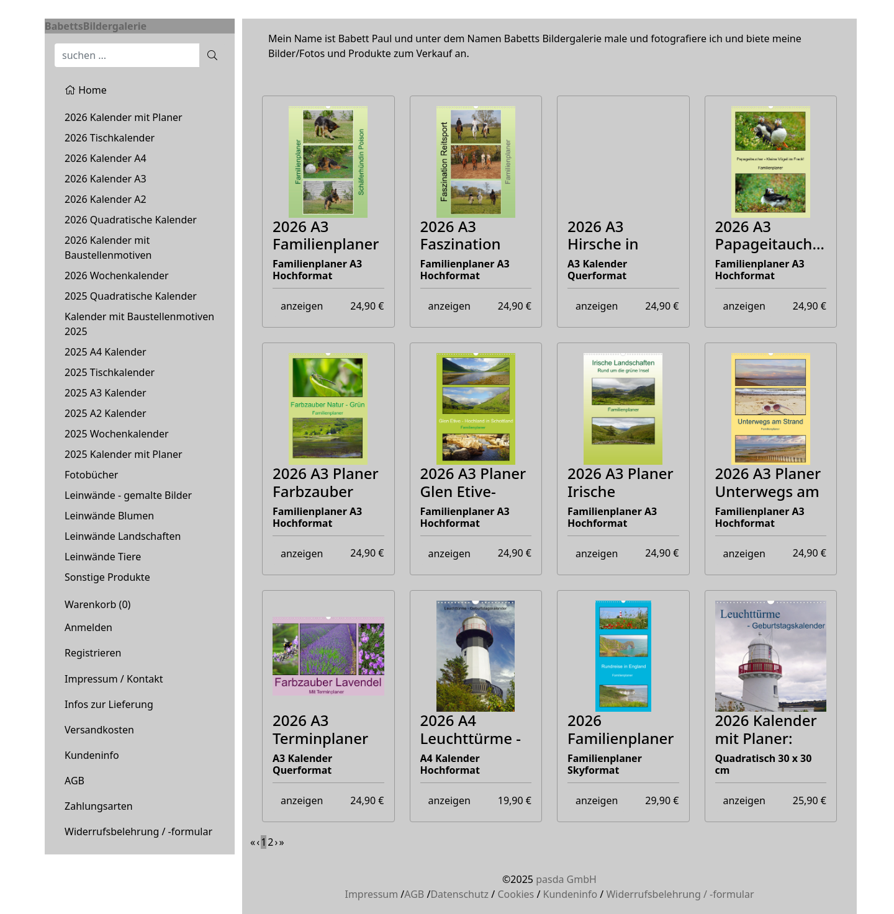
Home (86, 90)
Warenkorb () (97, 604)
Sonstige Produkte (107, 577)
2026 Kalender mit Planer (124, 117)
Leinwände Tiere (103, 556)
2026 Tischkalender (110, 138)
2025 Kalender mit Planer (124, 454)
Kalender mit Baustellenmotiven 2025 (139, 324)
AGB (74, 780)
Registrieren (93, 653)
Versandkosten (99, 730)
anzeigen (302, 306)
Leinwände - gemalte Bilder (128, 495)
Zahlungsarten (99, 806)
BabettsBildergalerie (96, 26)
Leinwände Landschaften (123, 536)
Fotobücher (91, 475)
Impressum (371, 894)
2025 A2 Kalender (106, 413)
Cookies (515, 894)
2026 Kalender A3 (106, 179)
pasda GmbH (566, 879)
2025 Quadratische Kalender (131, 296)
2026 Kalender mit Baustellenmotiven (108, 247)
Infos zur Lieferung (109, 704)
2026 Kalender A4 (106, 158)
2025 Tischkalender (110, 372)
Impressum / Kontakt (114, 679)
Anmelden (88, 627)
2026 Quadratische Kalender (131, 219)
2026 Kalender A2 (106, 199)
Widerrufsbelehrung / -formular (138, 831)
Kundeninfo (92, 755)
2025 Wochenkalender (117, 434)
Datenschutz (459, 894)
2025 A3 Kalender (106, 393)
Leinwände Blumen (109, 515)
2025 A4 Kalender (106, 352)
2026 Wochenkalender (117, 275)
